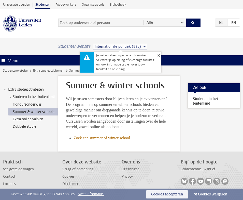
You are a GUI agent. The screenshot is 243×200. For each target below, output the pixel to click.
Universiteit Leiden (16, 4)
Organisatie (130, 169)
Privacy (127, 176)
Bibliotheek (118, 4)
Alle (150, 22)
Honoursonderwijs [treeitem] (27, 104)
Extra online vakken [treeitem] (28, 119)
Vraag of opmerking (77, 169)
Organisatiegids (93, 4)
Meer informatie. (91, 194)
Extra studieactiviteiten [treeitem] (23, 89)
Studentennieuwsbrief (198, 169)
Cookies (68, 176)
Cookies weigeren (212, 194)
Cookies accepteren (167, 194)
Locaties (9, 183)
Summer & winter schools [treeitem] (33, 111)
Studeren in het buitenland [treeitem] (31, 96)
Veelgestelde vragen (18, 169)
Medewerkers (66, 4)
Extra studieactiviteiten (48, 71)
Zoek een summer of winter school (102, 138)
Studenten (42, 4)
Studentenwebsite (15, 71)
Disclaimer (70, 183)
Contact (9, 176)
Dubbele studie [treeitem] (24, 126)
